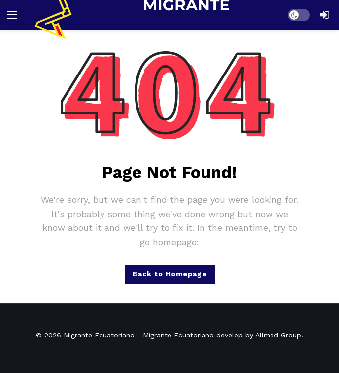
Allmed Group (278, 335)
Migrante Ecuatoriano (99, 335)
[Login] (324, 14)
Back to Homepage (170, 274)
